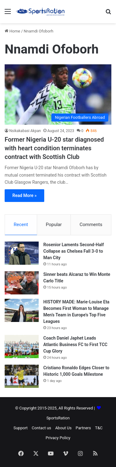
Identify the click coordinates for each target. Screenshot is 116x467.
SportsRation (58, 418)
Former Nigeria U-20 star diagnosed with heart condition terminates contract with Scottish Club (54, 148)
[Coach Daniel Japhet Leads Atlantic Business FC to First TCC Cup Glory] (22, 346)
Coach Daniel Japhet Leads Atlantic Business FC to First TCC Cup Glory (75, 344)
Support (20, 428)
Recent (21, 224)
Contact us (41, 428)
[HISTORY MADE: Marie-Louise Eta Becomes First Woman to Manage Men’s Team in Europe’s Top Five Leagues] (22, 310)
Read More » (24, 195)
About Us (63, 428)
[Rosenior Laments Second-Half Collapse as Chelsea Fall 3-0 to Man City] (22, 253)
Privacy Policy (57, 437)
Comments (90, 224)
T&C (98, 428)
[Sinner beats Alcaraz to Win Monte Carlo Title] (22, 282)
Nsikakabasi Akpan (25, 131)
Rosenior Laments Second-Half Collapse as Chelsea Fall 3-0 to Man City (73, 251)
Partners (83, 428)
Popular (54, 224)
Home (12, 31)
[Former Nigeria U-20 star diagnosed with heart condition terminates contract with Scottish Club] (58, 94)
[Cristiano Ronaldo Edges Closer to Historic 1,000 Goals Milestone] (22, 376)
